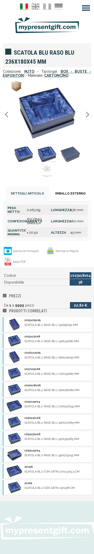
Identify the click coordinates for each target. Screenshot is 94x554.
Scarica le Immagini (26, 251)
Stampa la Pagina (66, 251)
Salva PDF (19, 261)
